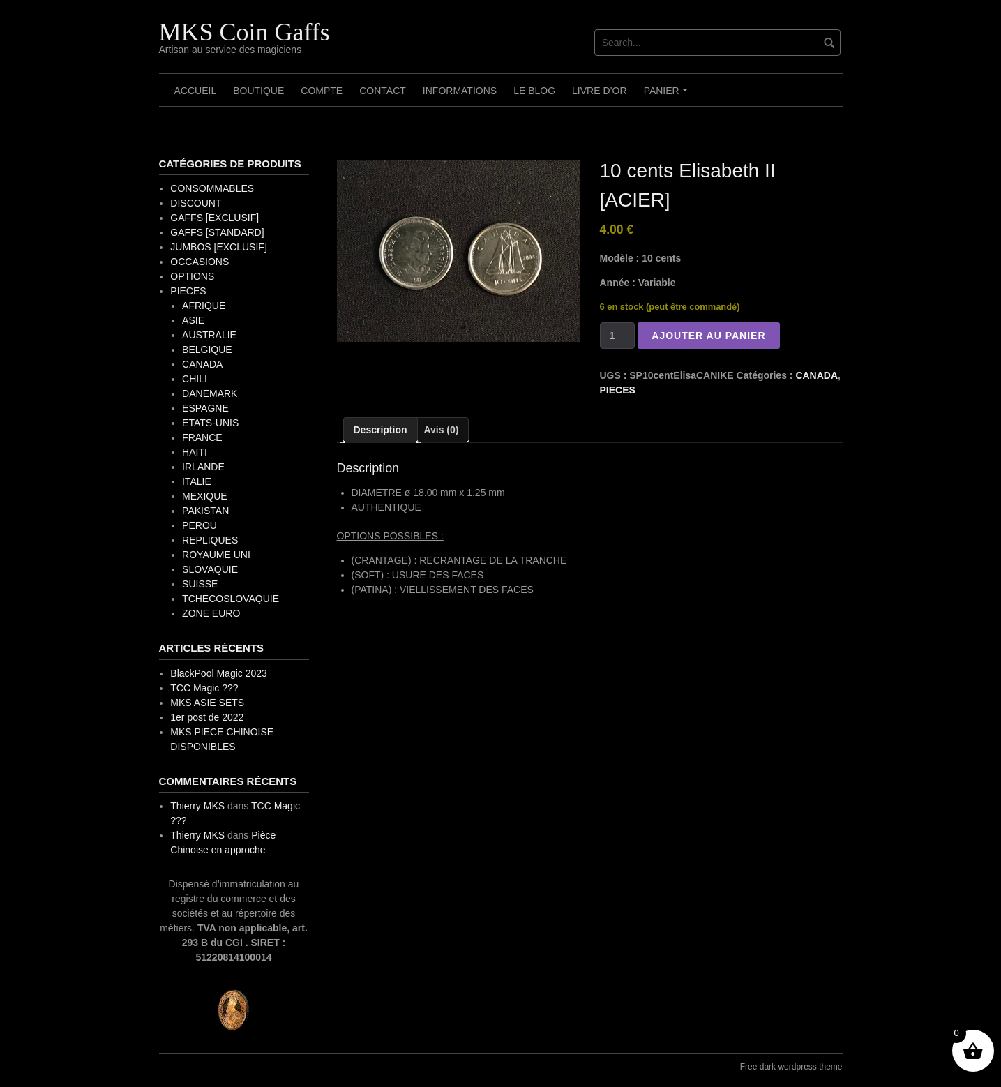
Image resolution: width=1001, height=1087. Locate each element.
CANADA (816, 375)
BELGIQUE (207, 349)
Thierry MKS (197, 805)
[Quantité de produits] (617, 335)
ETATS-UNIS (210, 422)
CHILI (194, 378)
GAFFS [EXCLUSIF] (214, 217)
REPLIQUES (210, 540)
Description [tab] (380, 429)
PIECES (617, 390)
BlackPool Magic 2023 (218, 673)
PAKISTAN (205, 510)
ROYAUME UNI (216, 554)
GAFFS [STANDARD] (217, 232)
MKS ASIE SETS (207, 702)
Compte (322, 90)
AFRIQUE (203, 305)
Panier (668, 95)
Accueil (195, 90)
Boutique (258, 90)
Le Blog (534, 90)
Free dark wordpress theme (791, 1067)
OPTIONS (192, 276)
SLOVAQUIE (210, 569)
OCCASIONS (199, 261)
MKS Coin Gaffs (244, 32)
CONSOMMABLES (212, 188)
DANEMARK (209, 393)
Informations (460, 90)
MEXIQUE (204, 496)
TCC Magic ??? (204, 688)
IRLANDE (203, 466)
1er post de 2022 (206, 717)
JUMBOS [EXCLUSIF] (218, 247)
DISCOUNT (195, 203)
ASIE (193, 320)
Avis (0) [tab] (440, 429)
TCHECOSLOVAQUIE (230, 598)
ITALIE (196, 481)
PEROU (199, 525)
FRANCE (202, 437)
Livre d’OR (599, 90)
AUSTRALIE (209, 334)
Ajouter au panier (708, 335)
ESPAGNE (205, 408)
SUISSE (200, 584)
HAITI (194, 452)
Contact (382, 90)
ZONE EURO (211, 613)
